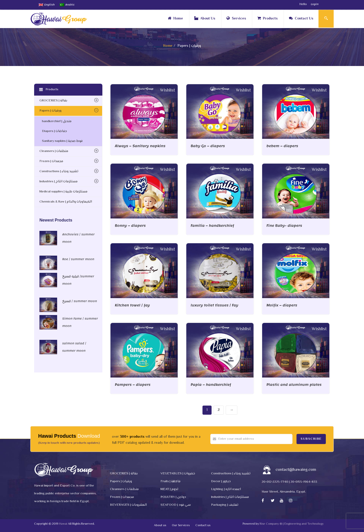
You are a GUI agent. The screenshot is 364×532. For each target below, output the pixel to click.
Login (314, 4)
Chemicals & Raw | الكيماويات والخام (65, 201)
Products (267, 18)
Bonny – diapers (130, 226)
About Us (204, 18)
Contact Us (301, 18)
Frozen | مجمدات (51, 161)
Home (175, 18)
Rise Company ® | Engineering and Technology (292, 524)
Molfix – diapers (281, 305)
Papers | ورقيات (50, 110)
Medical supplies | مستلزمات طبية (63, 191)
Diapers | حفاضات (54, 131)
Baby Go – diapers (208, 146)
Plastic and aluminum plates (294, 385)
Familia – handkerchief (212, 226)
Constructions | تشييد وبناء (58, 171)
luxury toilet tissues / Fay (214, 305)
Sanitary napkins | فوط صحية (62, 141)
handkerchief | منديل (57, 121)
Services (236, 18)
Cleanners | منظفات (53, 151)
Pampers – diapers (132, 385)
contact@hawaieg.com (296, 470)
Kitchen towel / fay (132, 305)
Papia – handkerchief (211, 385)
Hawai (63, 524)
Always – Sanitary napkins (140, 146)
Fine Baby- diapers (284, 226)
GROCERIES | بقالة (53, 100)
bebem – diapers (282, 146)
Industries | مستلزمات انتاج (58, 181)
